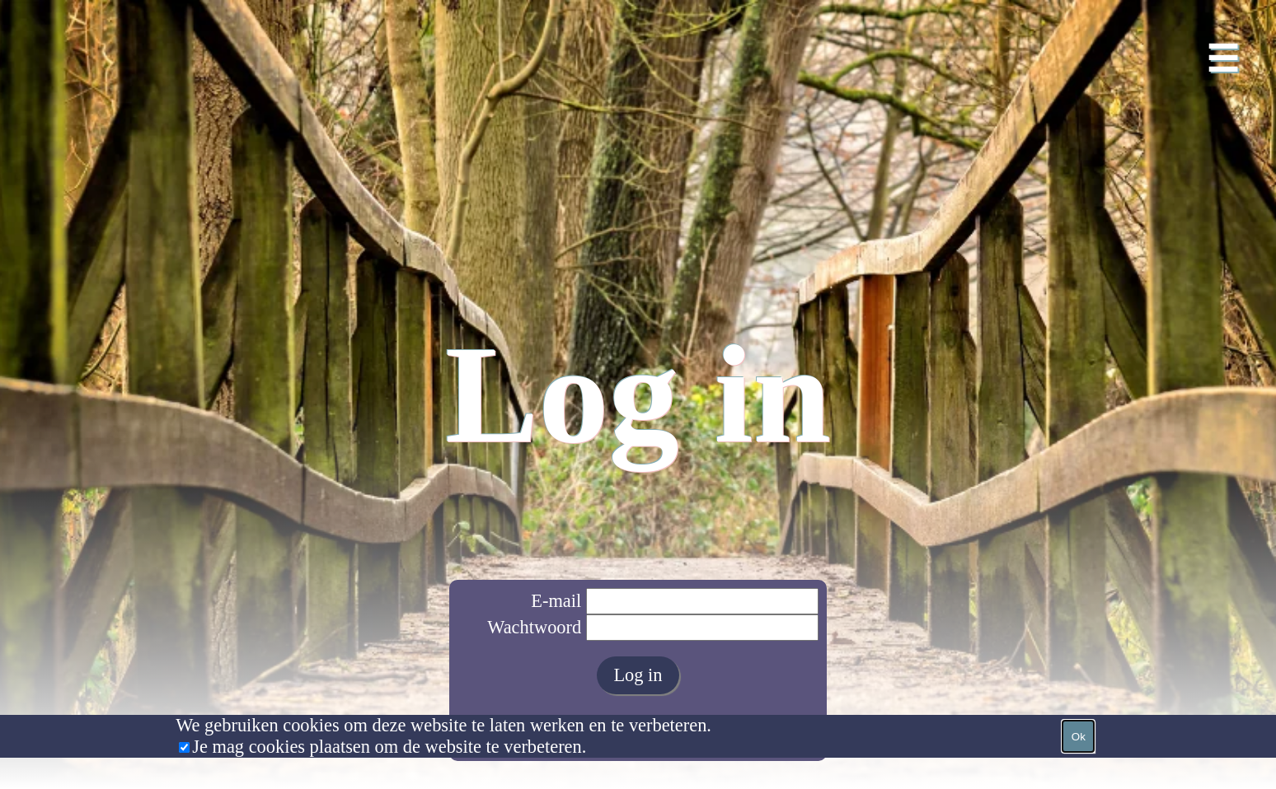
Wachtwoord (534, 627)
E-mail (556, 601)
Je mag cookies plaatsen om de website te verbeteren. (389, 746)
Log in (637, 675)
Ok (1079, 737)
